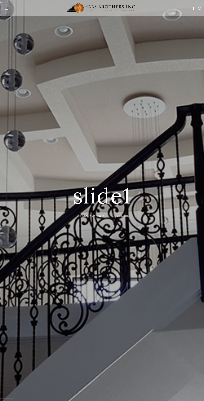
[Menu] (5, 8)
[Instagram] (199, 8)
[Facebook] (193, 8)
